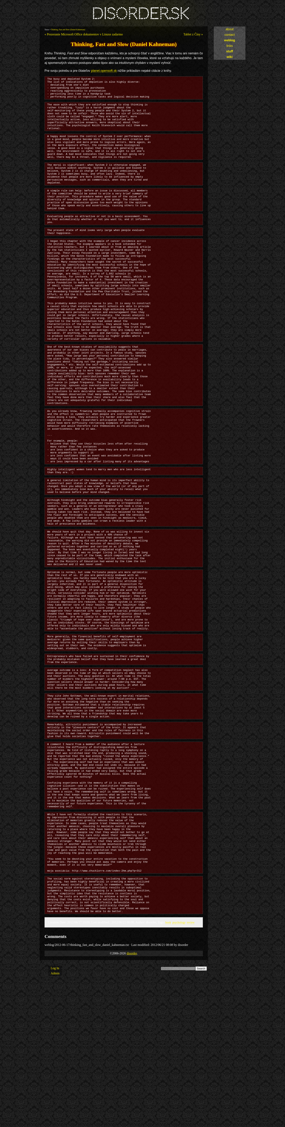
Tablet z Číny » (193, 34)
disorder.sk (140, 14)
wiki (230, 57)
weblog (229, 40)
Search (201, 1113)
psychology (178, 1067)
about (230, 29)
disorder (132, 1098)
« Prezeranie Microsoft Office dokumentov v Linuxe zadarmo (84, 34)
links (229, 45)
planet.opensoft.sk (104, 70)
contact (229, 34)
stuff (229, 51)
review (191, 1067)
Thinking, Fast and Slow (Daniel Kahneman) (68, 29)
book (168, 1067)
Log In (55, 1113)
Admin (55, 1118)
